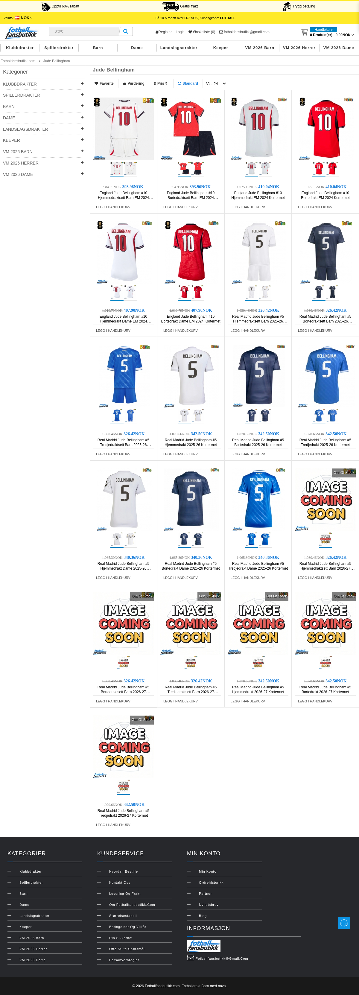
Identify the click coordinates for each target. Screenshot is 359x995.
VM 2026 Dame (338, 47)
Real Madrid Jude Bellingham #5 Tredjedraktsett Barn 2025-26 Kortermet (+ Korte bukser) (123, 445)
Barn (98, 47)
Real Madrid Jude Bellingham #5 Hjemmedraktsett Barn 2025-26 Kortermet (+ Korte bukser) (258, 321)
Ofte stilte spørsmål (126, 949)
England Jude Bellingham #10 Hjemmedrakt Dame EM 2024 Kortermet (123, 321)
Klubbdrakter (20, 47)
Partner (205, 893)
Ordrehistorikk (211, 882)
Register (164, 32)
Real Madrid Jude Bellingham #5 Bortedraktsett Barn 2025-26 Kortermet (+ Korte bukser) (325, 321)
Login (180, 32)
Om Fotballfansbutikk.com (132, 904)
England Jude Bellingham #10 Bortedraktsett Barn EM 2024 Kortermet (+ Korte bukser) (191, 198)
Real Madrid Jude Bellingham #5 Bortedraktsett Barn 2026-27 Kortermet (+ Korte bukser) (123, 692)
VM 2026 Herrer (299, 47)
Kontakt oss (119, 882)
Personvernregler (124, 960)
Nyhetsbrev (209, 904)
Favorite (104, 83)
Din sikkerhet (121, 938)
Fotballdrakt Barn (195, 986)
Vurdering (133, 83)
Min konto (208, 871)
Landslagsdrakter (178, 47)
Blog (203, 916)
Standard (188, 83)
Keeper (220, 47)
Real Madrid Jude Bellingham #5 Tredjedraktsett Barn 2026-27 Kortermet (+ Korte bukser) (191, 692)
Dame (137, 47)
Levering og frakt (125, 893)
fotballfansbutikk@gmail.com (244, 32)
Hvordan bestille (123, 871)
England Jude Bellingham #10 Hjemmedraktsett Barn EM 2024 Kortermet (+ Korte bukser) (123, 198)
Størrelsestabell (123, 916)
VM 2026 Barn (259, 47)
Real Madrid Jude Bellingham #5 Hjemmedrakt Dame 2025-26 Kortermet (123, 568)
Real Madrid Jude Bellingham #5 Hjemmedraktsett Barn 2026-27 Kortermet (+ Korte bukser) (325, 568)
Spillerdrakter (59, 47)
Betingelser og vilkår (127, 927)
